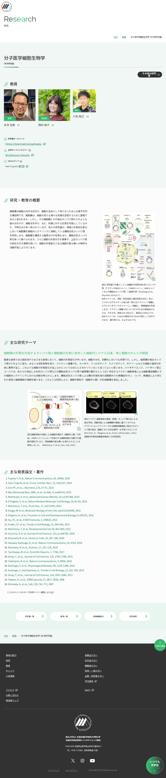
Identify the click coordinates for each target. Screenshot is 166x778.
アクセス (10, 689)
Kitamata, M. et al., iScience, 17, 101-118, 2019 (33, 547)
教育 (8, 664)
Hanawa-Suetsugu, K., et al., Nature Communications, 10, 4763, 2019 (45, 542)
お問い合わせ (12, 694)
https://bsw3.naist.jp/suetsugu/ (23, 143)
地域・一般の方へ (92, 670)
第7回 (21, 165)
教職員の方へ (91, 664)
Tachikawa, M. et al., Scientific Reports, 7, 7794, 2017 (36, 551)
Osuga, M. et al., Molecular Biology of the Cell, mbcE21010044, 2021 (44, 510)
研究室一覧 (34, 615)
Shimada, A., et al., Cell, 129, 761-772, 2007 (31, 583)
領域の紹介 (11, 654)
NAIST (87, 689)
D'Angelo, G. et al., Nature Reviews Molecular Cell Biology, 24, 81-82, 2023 (48, 501)
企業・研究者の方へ (93, 675)
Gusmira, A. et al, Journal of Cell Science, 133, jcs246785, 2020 (41, 533)
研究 (124, 37)
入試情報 (10, 675)
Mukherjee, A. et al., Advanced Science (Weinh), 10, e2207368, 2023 (44, 496)
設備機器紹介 (102, 615)
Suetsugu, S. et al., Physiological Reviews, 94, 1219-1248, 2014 (41, 565)
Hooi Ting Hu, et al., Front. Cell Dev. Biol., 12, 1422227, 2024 (40, 482)
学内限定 (89, 680)
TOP (115, 37)
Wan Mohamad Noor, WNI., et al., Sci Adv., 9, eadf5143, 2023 (39, 491)
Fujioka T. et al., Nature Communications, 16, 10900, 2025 (39, 478)
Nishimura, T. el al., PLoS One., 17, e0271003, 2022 (35, 505)
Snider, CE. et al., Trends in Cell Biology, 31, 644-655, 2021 (39, 524)
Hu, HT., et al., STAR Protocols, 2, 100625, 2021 (33, 519)
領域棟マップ (12, 699)
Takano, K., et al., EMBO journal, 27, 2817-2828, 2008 (36, 579)
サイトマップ (54, 769)
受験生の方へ (91, 654)
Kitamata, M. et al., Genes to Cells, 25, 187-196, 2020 (36, 537)
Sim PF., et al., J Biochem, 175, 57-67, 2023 (31, 487)
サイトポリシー (71, 769)
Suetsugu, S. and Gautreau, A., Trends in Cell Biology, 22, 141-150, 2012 (46, 570)
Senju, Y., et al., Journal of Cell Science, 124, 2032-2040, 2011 (40, 574)
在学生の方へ (91, 659)
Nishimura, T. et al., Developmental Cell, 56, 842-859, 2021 (39, 528)
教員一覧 (69, 615)
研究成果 (138, 615)
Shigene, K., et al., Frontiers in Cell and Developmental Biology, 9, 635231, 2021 (51, 514)
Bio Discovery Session (17, 154)
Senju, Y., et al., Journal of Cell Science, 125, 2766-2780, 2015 (40, 556)
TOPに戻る (160, 644)
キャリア (10, 670)
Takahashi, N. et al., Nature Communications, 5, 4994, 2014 (40, 560)
